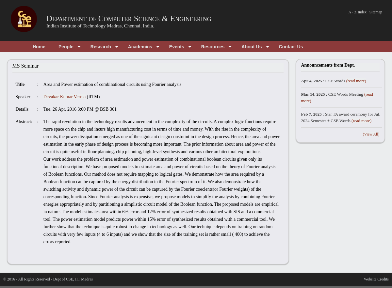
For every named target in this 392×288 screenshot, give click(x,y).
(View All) (371, 134)
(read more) (356, 80)
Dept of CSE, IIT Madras (73, 279)
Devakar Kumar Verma (64, 96)
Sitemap (375, 12)
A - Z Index (358, 12)
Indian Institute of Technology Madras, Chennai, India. (100, 25)
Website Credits (376, 279)
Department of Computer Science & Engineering (128, 18)
